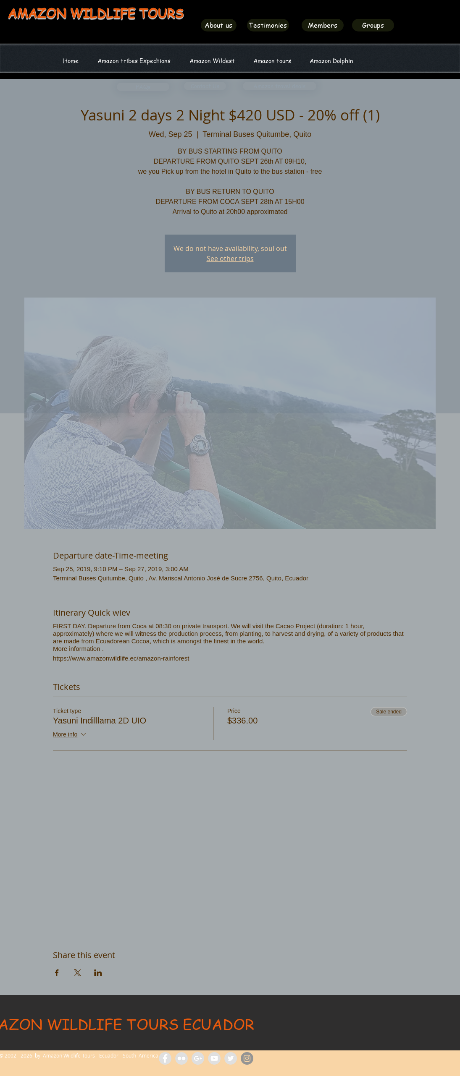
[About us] (219, 25)
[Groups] (373, 25)
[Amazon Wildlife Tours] (214, 1058)
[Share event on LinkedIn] (98, 972)
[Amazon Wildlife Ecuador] (230, 1058)
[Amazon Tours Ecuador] (198, 1058)
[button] (212, 60)
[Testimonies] (268, 25)
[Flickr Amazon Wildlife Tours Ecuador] (181, 1058)
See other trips (230, 258)
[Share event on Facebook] (57, 972)
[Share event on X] (77, 972)
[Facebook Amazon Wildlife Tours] (165, 1058)
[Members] (323, 25)
